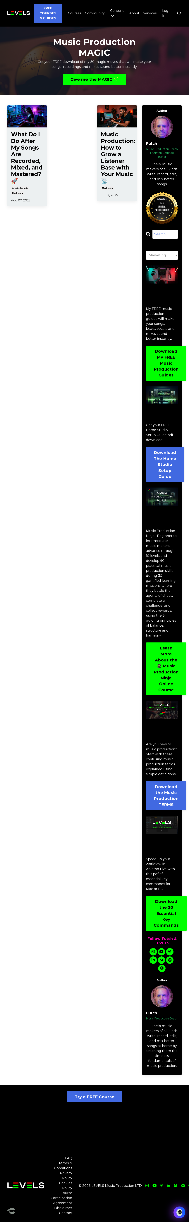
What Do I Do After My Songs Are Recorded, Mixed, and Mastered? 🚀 (27, 157)
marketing (17, 193)
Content (117, 13)
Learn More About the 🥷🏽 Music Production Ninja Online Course (166, 669)
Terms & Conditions (63, 1165)
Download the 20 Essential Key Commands (166, 913)
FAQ (68, 1158)
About (134, 13)
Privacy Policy (66, 1175)
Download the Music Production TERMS (166, 795)
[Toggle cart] (179, 13)
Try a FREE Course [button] (94, 1096)
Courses (74, 13)
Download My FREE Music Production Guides (166, 363)
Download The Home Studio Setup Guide (165, 464)
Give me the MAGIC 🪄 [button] (95, 79)
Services (150, 13)
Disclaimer (63, 1208)
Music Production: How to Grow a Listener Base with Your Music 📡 (117, 157)
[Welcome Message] (11, 1210)
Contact (65, 1213)
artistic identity (20, 188)
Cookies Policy (65, 1185)
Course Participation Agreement (61, 1198)
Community (95, 13)
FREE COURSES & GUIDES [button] (47, 13)
